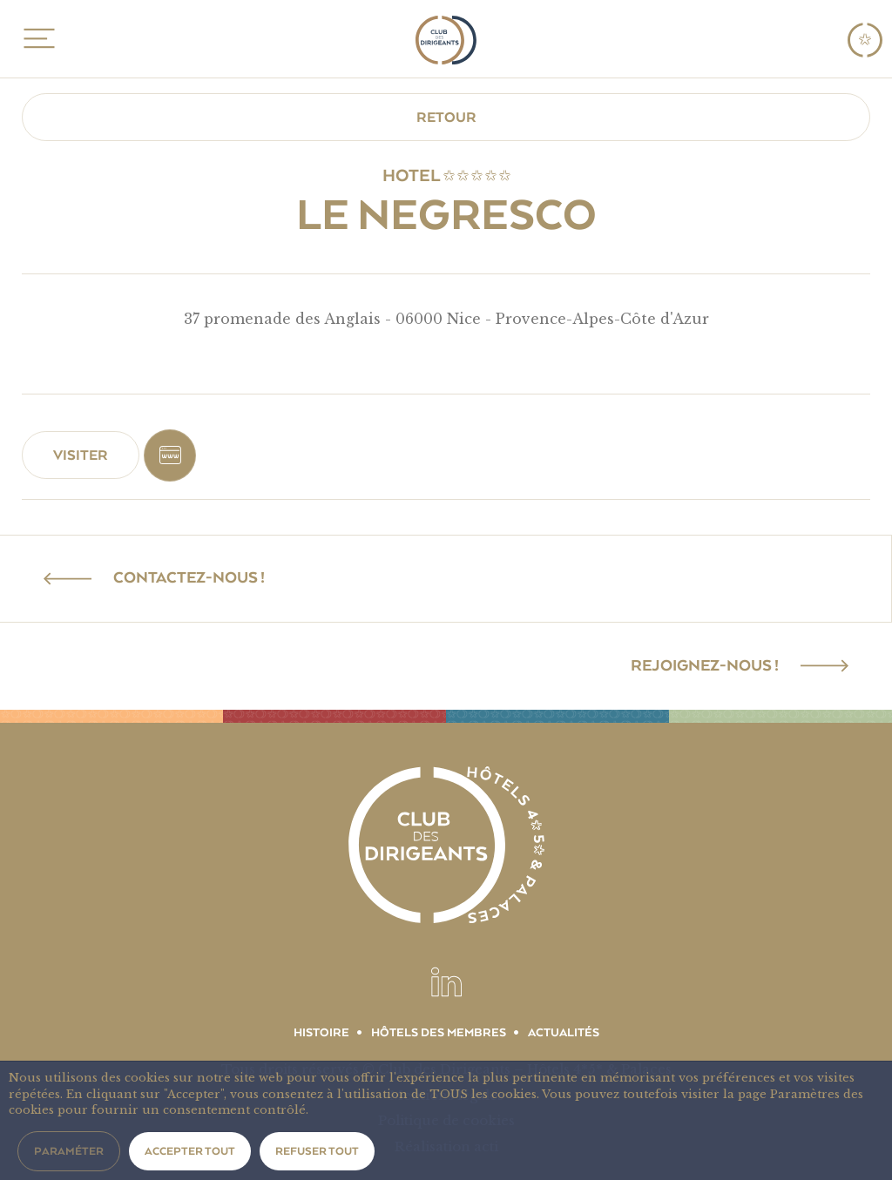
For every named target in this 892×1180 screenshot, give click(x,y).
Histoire (321, 1033)
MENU (36, 38)
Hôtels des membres (438, 1033)
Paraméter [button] (69, 1151)
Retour (446, 117)
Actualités (563, 1033)
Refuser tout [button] (317, 1151)
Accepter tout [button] (190, 1151)
